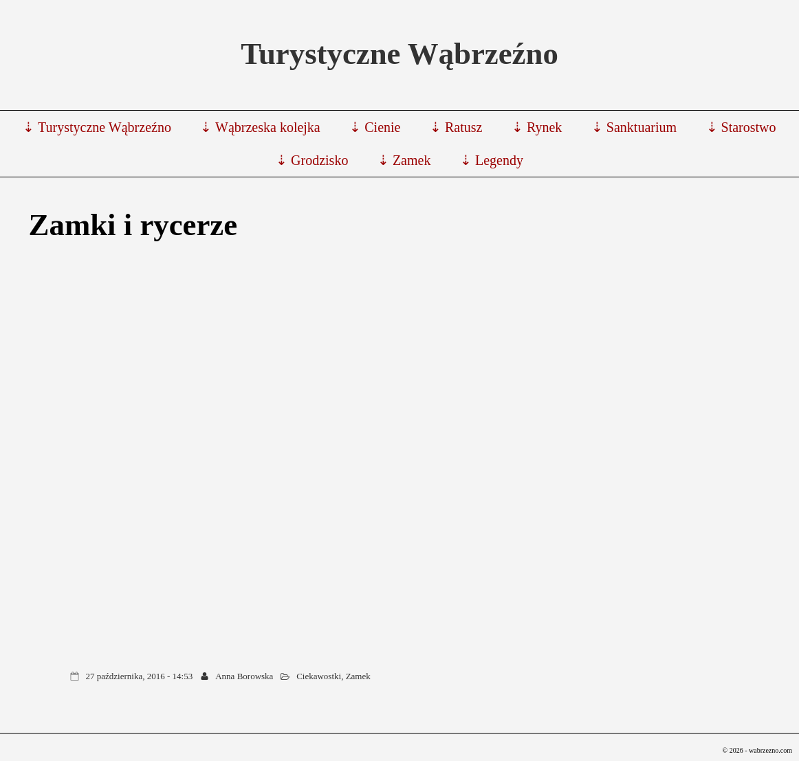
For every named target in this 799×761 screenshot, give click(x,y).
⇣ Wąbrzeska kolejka (260, 127)
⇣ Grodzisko (312, 160)
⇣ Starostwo (741, 127)
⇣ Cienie (374, 127)
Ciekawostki (318, 676)
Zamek (358, 676)
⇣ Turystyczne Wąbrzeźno (97, 127)
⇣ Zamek (404, 160)
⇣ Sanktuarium (634, 127)
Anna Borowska (244, 676)
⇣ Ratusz (456, 127)
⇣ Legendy (491, 160)
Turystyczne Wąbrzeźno (399, 53)
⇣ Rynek (537, 127)
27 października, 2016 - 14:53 (139, 676)
